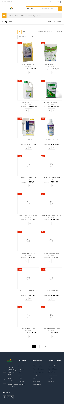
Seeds (19, 372)
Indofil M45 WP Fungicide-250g (51, 328)
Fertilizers (20, 378)
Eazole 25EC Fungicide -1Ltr (51, 140)
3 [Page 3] (41, 346)
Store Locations (52, 375)
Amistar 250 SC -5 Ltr (28, 102)
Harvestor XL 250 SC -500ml (51, 291)
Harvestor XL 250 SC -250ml (28, 291)
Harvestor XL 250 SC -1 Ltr (28, 253)
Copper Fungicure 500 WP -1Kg (51, 102)
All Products (21, 366)
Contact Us (51, 381)
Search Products (52, 366)
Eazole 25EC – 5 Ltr (28, 140)
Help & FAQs (51, 372)
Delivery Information (38, 372)
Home (50, 21)
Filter (58, 31)
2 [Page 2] (37, 346)
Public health (21, 384)
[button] (26, 72)
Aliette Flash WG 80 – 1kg (51, 64)
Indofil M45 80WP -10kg (28, 328)
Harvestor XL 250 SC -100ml (51, 253)
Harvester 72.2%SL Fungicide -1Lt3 (51, 215)
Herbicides (21, 375)
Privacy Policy (36, 375)
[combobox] (33, 8)
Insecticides (21, 381)
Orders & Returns (53, 369)
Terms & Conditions (38, 369)
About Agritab (36, 381)
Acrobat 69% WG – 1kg (28, 64)
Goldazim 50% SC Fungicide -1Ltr (28, 215)
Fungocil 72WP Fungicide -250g (51, 177)
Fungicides (21, 369)
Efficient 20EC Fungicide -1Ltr (28, 177)
